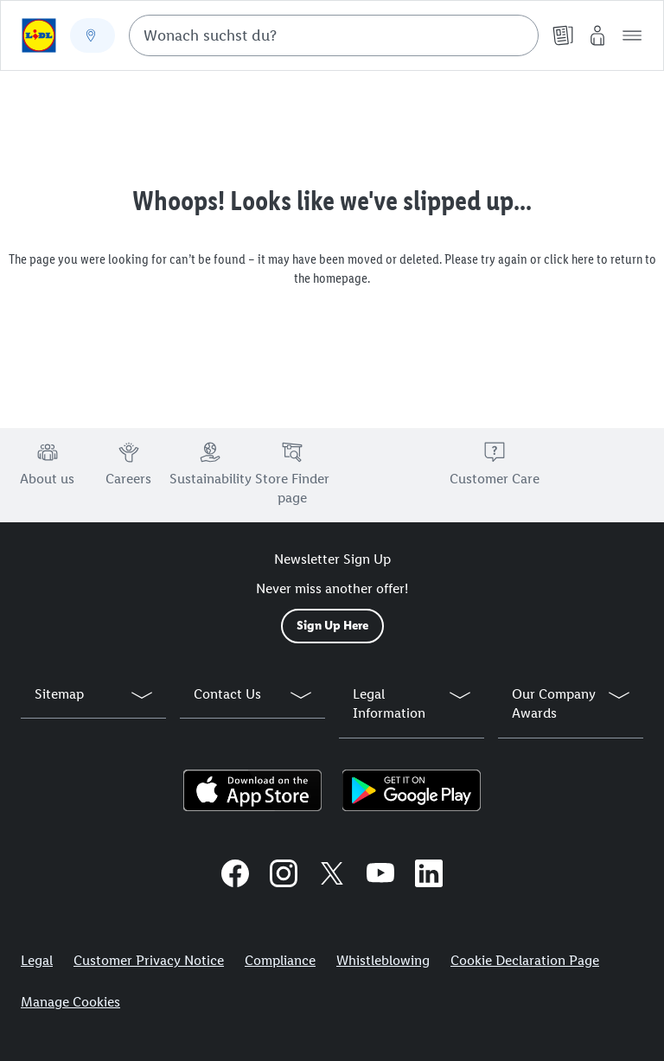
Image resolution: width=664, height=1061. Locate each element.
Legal (37, 960)
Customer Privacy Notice (148, 960)
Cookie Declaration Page (524, 960)
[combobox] (334, 35)
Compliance (280, 960)
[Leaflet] (562, 35)
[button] (632, 35)
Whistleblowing (383, 960)
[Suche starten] (517, 35)
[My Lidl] (597, 35)
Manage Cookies (70, 1002)
